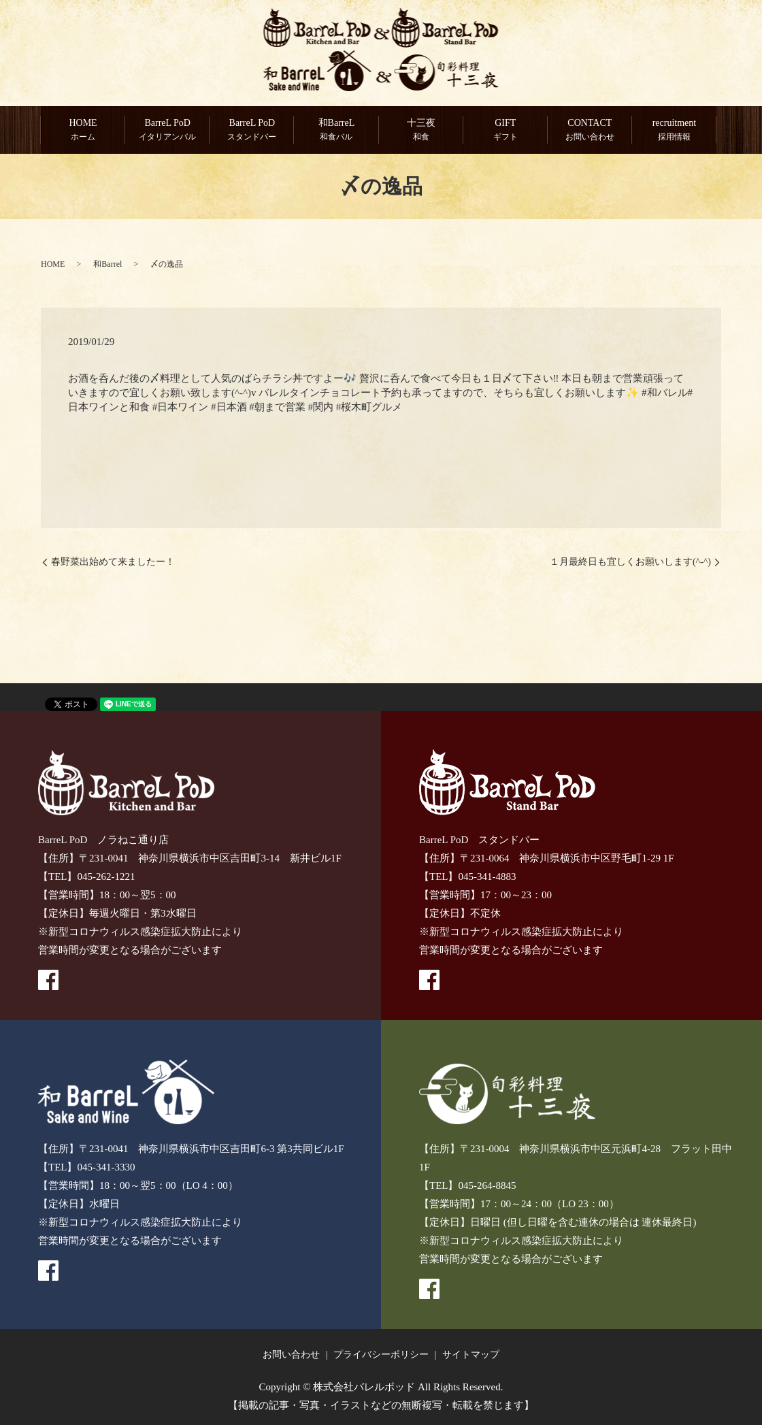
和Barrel (107, 264)
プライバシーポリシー (381, 1354)
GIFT (505, 130)
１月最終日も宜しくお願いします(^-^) (630, 562)
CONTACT (590, 130)
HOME (83, 130)
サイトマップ (470, 1354)
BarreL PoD (167, 130)
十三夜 (421, 130)
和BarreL (336, 130)
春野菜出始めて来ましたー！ (113, 562)
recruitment (674, 130)
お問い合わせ (291, 1354)
